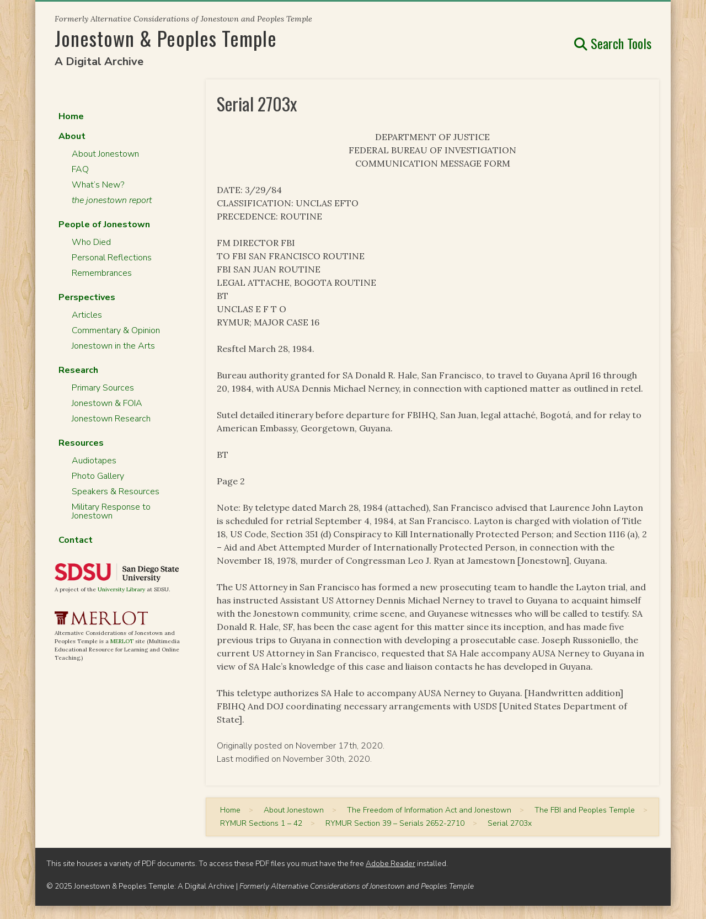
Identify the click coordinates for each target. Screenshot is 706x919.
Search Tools (612, 43)
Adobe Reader (390, 863)
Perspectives (86, 297)
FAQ (80, 169)
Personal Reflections (112, 258)
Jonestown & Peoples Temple (166, 37)
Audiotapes (94, 461)
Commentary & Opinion (116, 330)
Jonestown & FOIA (107, 403)
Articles (87, 315)
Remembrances (102, 273)
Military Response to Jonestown (111, 511)
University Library (121, 589)
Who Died (91, 242)
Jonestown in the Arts (113, 346)
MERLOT (121, 641)
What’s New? (98, 185)
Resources (81, 443)
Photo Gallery (98, 476)
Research (78, 370)
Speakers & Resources (115, 491)
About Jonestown (105, 154)
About (71, 136)
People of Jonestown (104, 224)
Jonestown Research (111, 419)
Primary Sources (103, 388)
